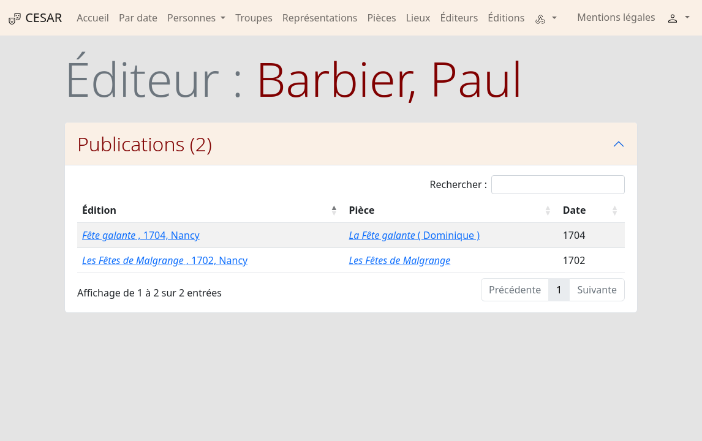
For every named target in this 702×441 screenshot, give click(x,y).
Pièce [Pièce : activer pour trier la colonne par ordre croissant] (362, 210)
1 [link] (559, 289)
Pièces (381, 17)
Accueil (93, 17)
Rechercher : (527, 184)
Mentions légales (616, 17)
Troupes (253, 17)
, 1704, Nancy (141, 235)
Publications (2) (144, 143)
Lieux (418, 17)
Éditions (506, 17)
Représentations (320, 17)
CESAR (34, 17)
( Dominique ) (414, 235)
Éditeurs (459, 17)
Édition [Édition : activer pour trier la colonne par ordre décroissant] (99, 210)
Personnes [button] (192, 17)
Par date (138, 17)
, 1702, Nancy (164, 260)
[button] (545, 18)
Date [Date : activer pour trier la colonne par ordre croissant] (574, 210)
